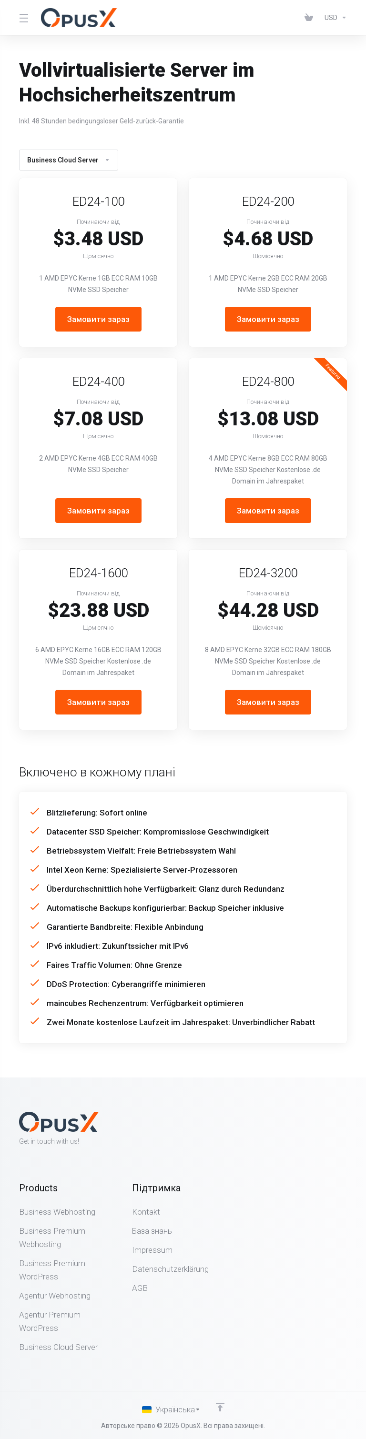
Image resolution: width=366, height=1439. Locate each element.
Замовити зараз (98, 319)
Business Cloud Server (68, 160)
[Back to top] (220, 1407)
